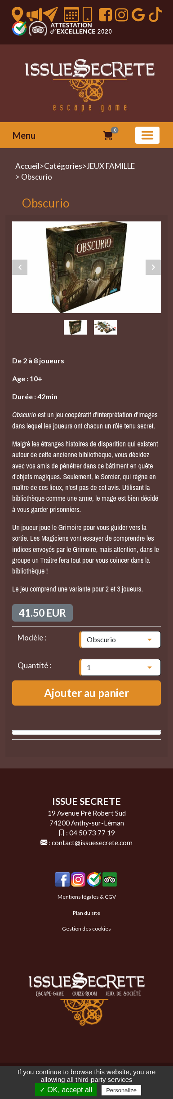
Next (153, 267)
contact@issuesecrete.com (92, 843)
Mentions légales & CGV (87, 896)
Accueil (27, 166)
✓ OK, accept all (66, 1090)
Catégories (63, 166)
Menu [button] (24, 135)
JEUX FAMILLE (111, 166)
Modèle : (32, 637)
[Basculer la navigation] (147, 135)
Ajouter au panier (86, 692)
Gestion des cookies (86, 928)
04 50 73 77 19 (92, 833)
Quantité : (34, 665)
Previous (19, 267)
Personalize (121, 1090)
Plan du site (86, 912)
